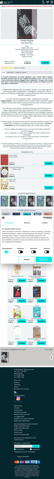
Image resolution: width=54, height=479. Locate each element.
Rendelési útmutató (20, 412)
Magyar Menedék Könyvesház (6, 3)
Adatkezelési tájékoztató (22, 421)
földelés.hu (27, 477)
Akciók (16, 387)
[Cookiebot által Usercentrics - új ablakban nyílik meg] (44, 218)
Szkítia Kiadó (18, 432)
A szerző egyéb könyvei (27, 193)
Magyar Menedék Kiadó (21, 426)
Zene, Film (17, 380)
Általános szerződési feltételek (24, 419)
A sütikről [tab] (45, 223)
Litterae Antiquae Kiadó (21, 434)
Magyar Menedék (23, 456)
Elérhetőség (18, 406)
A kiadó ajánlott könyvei (27, 210)
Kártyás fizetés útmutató (22, 414)
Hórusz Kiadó (18, 430)
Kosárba (45, 63)
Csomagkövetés (19, 416)
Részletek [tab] (27, 223)
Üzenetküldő (18, 410)
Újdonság (17, 385)
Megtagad (27, 259)
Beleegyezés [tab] (9, 223)
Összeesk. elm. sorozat (21, 389)
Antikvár (16, 382)
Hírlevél (16, 408)
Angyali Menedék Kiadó (21, 428)
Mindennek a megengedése (44, 259)
